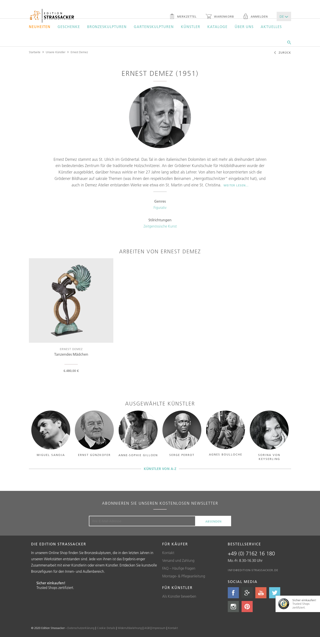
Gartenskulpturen (154, 26)
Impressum (159, 628)
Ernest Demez (79, 52)
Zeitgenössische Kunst (160, 226)
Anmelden (255, 17)
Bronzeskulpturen (107, 26)
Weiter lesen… (236, 185)
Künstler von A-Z (160, 469)
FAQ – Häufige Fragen (178, 568)
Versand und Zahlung (178, 560)
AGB (147, 628)
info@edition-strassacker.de (253, 570)
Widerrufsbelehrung (130, 628)
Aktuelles (271, 26)
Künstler (190, 26)
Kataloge (217, 26)
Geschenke (69, 26)
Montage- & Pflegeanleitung (183, 576)
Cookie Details (106, 628)
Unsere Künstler (55, 52)
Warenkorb (220, 16)
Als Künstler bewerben (179, 596)
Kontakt (168, 552)
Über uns (244, 26)
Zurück (282, 53)
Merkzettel (183, 17)
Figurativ (160, 207)
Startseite (34, 52)
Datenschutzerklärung (80, 628)
